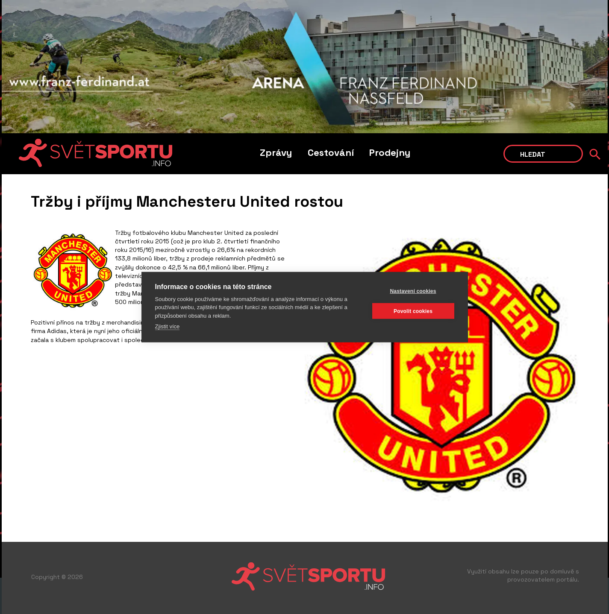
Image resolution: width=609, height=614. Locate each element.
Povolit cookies (413, 311)
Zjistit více (167, 326)
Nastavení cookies (413, 291)
